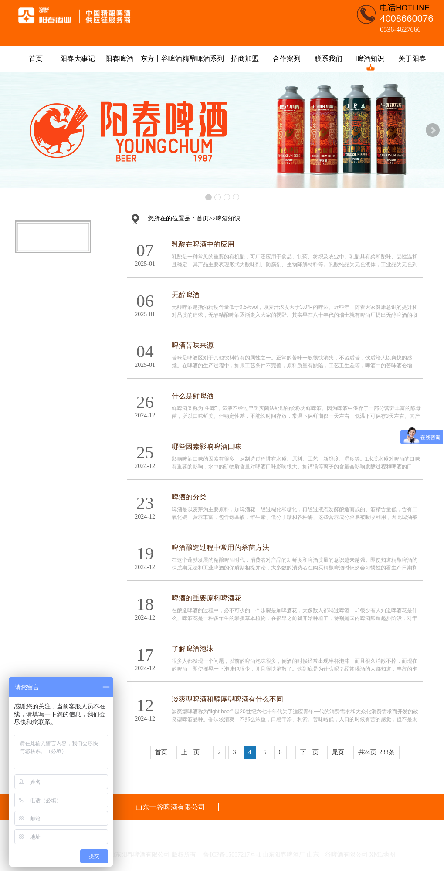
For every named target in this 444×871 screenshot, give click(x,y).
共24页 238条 (376, 752)
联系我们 (328, 58)
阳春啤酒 (119, 58)
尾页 (338, 752)
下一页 (309, 752)
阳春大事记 (77, 58)
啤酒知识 (370, 58)
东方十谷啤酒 (161, 58)
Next (433, 130)
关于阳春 (412, 58)
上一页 (190, 752)
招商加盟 (245, 58)
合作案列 (287, 58)
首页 (36, 58)
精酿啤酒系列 (203, 58)
